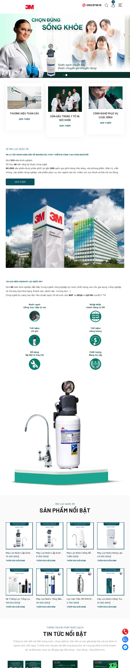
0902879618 (94, 5)
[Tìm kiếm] (106, 5)
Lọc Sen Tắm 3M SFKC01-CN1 (82, 598)
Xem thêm (24, 119)
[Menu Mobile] (121, 5)
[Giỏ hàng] (113, 5)
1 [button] (64, 75)
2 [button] (66, 75)
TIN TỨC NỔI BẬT (65, 633)
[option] (65, 46)
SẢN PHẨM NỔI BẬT (65, 510)
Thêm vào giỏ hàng (15, 560)
